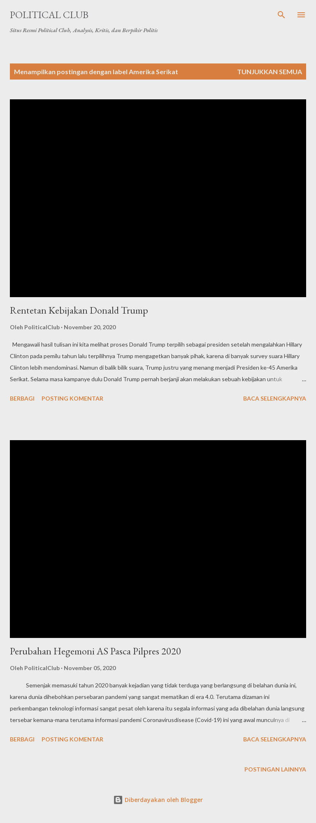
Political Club (49, 14)
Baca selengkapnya (274, 398)
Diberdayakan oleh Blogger (158, 800)
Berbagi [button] (22, 398)
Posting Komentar (72, 398)
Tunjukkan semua (269, 71)
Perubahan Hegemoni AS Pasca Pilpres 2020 (95, 651)
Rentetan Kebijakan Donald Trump (79, 310)
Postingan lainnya (275, 769)
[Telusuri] (281, 15)
